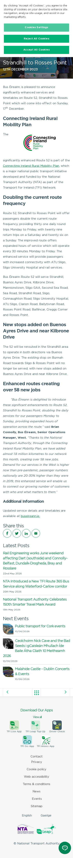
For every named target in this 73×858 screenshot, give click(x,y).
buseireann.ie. (30, 516)
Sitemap (36, 806)
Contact (37, 756)
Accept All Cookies (36, 50)
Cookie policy (36, 769)
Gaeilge (46, 815)
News (36, 791)
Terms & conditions (36, 784)
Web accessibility (36, 776)
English (27, 815)
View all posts (36, 692)
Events (37, 799)
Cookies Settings (36, 27)
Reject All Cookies (36, 39)
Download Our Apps (36, 714)
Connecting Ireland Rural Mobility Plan (31, 166)
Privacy (36, 762)
